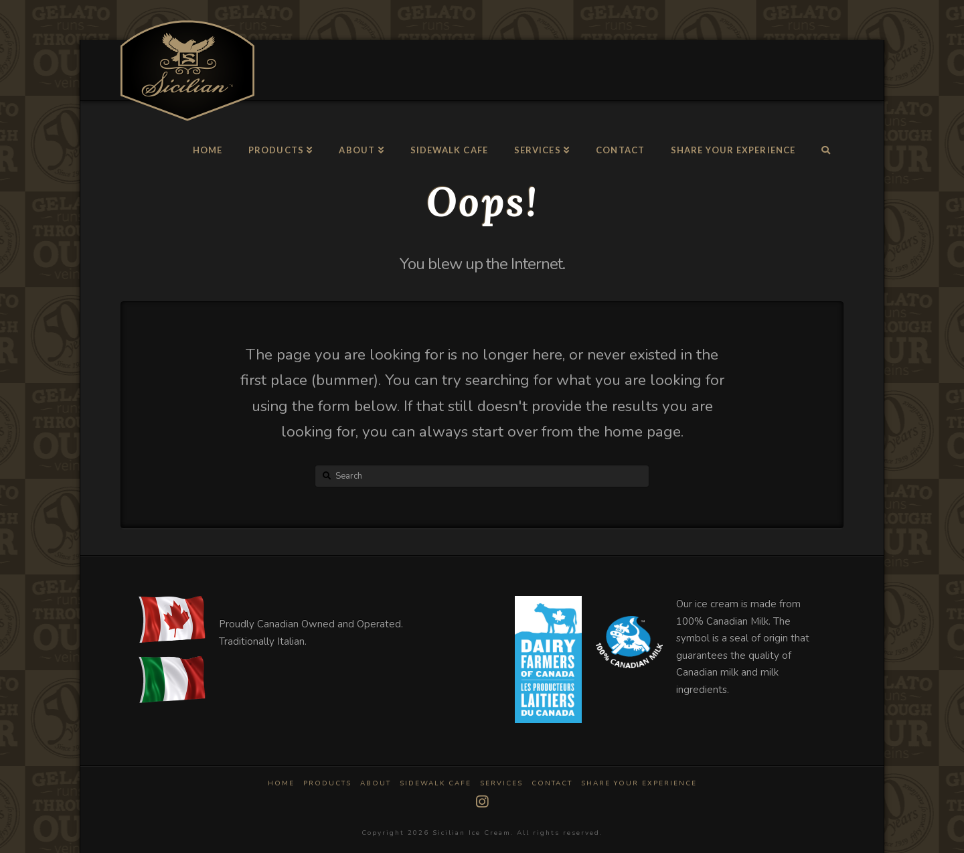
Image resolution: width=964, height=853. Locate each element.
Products (327, 783)
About (375, 783)
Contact (552, 783)
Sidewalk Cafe (435, 783)
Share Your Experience (639, 783)
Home (281, 783)
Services (501, 783)
